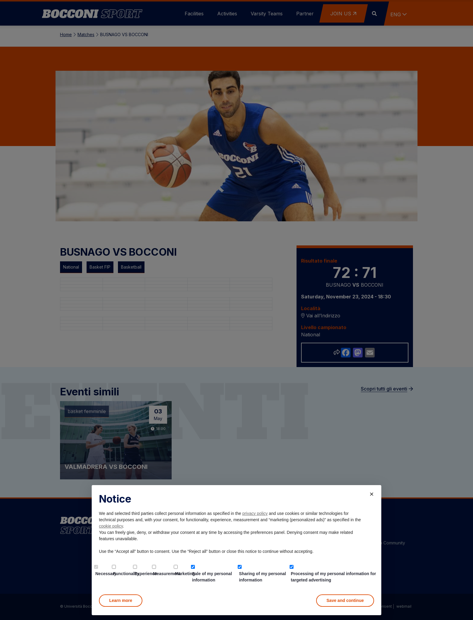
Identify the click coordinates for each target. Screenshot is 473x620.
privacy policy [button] (255, 513)
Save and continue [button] (345, 600)
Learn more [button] (120, 600)
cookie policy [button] (111, 526)
